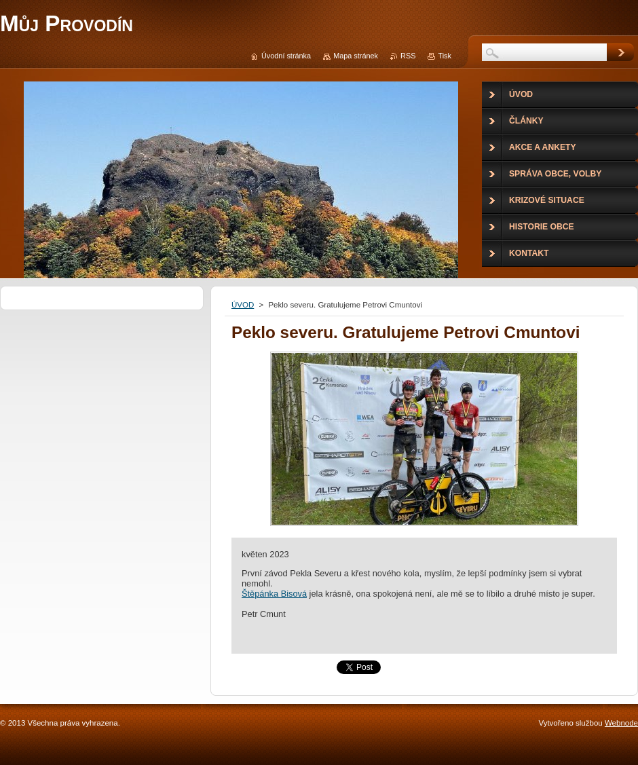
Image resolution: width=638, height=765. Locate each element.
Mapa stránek (355, 56)
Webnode (621, 723)
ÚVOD (242, 305)
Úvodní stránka (286, 56)
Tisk (444, 56)
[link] (274, 594)
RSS (407, 56)
